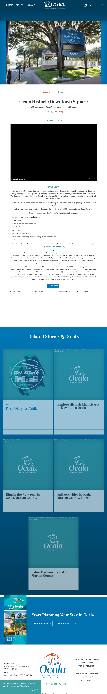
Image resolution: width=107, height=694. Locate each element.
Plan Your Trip (9, 4)
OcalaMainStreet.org (57, 246)
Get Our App (19, 4)
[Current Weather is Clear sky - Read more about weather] (87, 5)
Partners (94, 674)
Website (47, 92)
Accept (34, 690)
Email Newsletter (67, 623)
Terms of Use (81, 674)
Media (97, 659)
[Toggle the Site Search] (95, 5)
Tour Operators (87, 666)
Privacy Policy (87, 677)
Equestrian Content (30, 4)
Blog (88, 659)
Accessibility (87, 680)
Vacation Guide (42, 623)
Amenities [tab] (53, 286)
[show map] (60, 92)
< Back (54, 16)
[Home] (53, 5)
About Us (78, 659)
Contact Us (87, 663)
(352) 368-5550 (69, 107)
